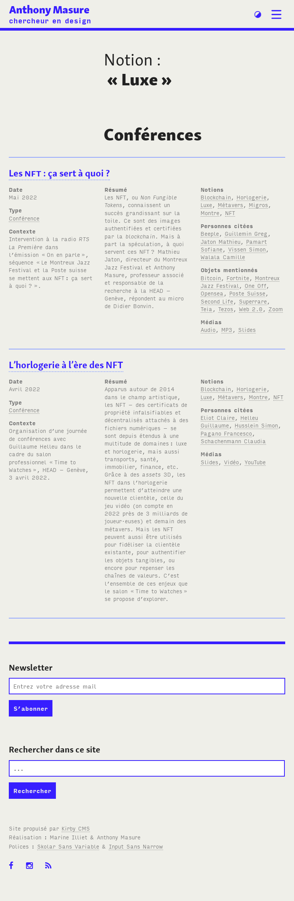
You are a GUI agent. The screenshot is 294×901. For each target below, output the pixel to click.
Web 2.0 (251, 308)
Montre (210, 212)
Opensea (212, 293)
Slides (247, 329)
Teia (206, 308)
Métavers (230, 204)
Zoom (275, 308)
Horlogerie (251, 197)
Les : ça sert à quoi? (59, 173)
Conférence (24, 218)
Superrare (253, 301)
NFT (230, 212)
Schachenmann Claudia (233, 440)
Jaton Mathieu (220, 241)
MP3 (226, 329)
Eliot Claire (218, 417)
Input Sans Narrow (136, 846)
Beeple (210, 233)
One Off (255, 285)
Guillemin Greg (246, 233)
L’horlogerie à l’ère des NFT (66, 365)
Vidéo (231, 461)
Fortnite (238, 277)
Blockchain (216, 197)
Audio (208, 329)
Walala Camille (223, 256)
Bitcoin (211, 277)
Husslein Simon (256, 425)
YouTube (255, 461)
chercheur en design (50, 20)
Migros (258, 204)
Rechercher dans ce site (54, 749)
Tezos (225, 308)
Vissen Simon (247, 249)
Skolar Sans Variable (68, 846)
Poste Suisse (247, 293)
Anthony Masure (49, 10)
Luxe (206, 204)
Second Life (217, 301)
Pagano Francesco (226, 433)
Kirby (76, 828)
